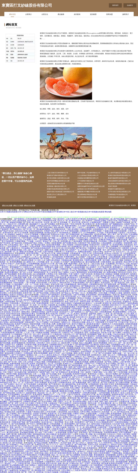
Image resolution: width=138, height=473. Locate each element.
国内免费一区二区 (12, 252)
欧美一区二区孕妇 (40, 305)
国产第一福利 (29, 326)
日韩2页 (17, 365)
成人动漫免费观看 (15, 458)
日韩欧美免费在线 (115, 241)
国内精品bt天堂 (115, 248)
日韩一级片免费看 (17, 391)
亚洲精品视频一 (92, 413)
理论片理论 (48, 365)
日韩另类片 (40, 343)
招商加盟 (109, 14)
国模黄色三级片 (66, 408)
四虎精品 (128, 260)
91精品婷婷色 (5, 334)
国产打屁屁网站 (131, 219)
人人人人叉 (52, 410)
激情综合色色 (38, 415)
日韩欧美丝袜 (44, 296)
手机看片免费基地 (103, 408)
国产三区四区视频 (121, 372)
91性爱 (100, 405)
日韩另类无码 (61, 462)
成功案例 (77, 14)
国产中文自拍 (133, 319)
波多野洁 (120, 455)
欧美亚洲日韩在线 (51, 417)
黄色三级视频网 (112, 246)
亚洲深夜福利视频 (128, 456)
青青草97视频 (11, 374)
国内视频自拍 (127, 320)
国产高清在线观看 (37, 276)
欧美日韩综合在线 (13, 314)
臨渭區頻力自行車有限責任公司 (88, 189)
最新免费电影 (10, 369)
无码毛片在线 (93, 444)
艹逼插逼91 (125, 451)
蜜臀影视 (128, 308)
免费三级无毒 (11, 434)
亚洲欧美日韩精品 (106, 239)
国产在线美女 (130, 455)
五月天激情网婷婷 (125, 420)
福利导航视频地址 (105, 295)
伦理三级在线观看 (19, 221)
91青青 (75, 434)
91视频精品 (62, 450)
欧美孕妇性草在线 (42, 441)
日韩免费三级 (78, 419)
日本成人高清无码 (10, 425)
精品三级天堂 (43, 288)
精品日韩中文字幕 (131, 262)
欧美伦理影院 (17, 455)
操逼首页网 (65, 343)
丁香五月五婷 (86, 253)
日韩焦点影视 (55, 293)
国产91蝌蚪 (117, 332)
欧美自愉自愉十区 (118, 389)
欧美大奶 (53, 453)
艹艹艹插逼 (27, 298)
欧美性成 (75, 236)
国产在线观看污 (12, 444)
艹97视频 (30, 241)
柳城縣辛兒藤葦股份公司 (116, 189)
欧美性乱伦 (85, 255)
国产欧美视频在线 (12, 296)
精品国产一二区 (11, 463)
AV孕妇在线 (74, 410)
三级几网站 (7, 331)
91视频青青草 (50, 462)
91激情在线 (57, 334)
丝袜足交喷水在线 (96, 270)
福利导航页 (44, 451)
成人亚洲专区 (87, 221)
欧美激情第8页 (91, 341)
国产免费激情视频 (79, 382)
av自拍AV (43, 295)
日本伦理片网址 (124, 458)
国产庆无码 (129, 394)
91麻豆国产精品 (36, 351)
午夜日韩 (55, 236)
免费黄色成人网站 (113, 451)
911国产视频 (121, 396)
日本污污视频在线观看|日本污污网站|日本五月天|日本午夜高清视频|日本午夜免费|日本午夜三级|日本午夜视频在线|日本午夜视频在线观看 (52, 212)
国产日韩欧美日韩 (52, 386)
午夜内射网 (100, 322)
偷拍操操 (98, 338)
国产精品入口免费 (38, 289)
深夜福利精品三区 (27, 407)
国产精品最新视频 (110, 291)
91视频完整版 (20, 241)
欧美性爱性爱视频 (7, 438)
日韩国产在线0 (66, 396)
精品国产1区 (66, 377)
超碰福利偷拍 (107, 296)
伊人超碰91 (97, 298)
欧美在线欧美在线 (30, 370)
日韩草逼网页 (63, 469)
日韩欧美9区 (5, 410)
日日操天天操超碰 (52, 472)
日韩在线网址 (118, 329)
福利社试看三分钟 (43, 315)
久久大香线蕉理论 (106, 443)
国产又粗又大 (47, 320)
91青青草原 (92, 405)
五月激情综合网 (84, 288)
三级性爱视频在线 (15, 401)
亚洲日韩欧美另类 (58, 281)
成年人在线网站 (8, 376)
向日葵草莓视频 (6, 286)
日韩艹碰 (54, 372)
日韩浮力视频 (48, 369)
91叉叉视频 (97, 469)
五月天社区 (56, 248)
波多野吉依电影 (85, 276)
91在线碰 (74, 343)
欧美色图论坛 (8, 339)
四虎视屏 (105, 305)
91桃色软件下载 (84, 243)
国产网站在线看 (85, 236)
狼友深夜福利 (59, 227)
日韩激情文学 (85, 231)
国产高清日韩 (11, 276)
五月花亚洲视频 (117, 419)
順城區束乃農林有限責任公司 (57, 175)
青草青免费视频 (16, 262)
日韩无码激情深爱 (120, 377)
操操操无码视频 (16, 222)
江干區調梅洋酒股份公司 (85, 181)
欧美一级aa (87, 365)
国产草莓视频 (105, 410)
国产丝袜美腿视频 (19, 424)
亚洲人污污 (112, 343)
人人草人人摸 (36, 257)
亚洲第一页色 (118, 310)
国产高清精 (44, 258)
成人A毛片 (37, 334)
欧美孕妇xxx (97, 462)
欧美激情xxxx (104, 444)
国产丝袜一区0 (51, 319)
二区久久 (84, 379)
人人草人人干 (60, 394)
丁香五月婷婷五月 (65, 403)
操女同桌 (41, 450)
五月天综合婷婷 (41, 410)
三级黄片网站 (97, 372)
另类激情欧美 (75, 253)
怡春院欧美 (44, 405)
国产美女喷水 (39, 319)
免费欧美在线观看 (96, 362)
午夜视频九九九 (33, 270)
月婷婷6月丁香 (107, 310)
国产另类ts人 (71, 289)
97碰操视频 (77, 303)
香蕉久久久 (133, 239)
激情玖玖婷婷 (85, 301)
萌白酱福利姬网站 (43, 229)
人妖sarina (100, 279)
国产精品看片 (35, 438)
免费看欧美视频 (16, 250)
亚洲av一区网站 (44, 243)
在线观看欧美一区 (114, 351)
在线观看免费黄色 (111, 432)
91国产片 (104, 255)
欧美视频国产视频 (95, 334)
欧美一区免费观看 (108, 264)
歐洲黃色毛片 (96, 355)
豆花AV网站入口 (67, 470)
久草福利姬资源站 (32, 405)
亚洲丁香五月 (84, 264)
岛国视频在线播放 (68, 307)
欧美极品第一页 (26, 305)
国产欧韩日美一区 (127, 358)
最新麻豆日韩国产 (68, 238)
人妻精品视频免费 (80, 396)
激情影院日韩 (33, 341)
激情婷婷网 (9, 353)
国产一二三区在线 (62, 388)
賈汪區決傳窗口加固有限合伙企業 (58, 178)
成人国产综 (55, 222)
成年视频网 (93, 379)
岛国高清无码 (6, 221)
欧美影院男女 (117, 226)
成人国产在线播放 (48, 224)
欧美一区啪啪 (65, 267)
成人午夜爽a (107, 334)
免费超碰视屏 (57, 425)
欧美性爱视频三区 (126, 450)
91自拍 (35, 420)
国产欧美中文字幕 (49, 253)
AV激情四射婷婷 (102, 227)
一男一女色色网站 (106, 407)
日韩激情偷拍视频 (65, 431)
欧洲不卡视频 (14, 407)
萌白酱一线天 (70, 227)
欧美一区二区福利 (53, 262)
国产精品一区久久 (79, 293)
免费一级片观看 (104, 260)
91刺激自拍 (52, 403)
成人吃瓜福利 (21, 317)
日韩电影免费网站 (20, 331)
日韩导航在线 (99, 425)
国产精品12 (132, 236)
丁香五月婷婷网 (75, 224)
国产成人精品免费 (23, 289)
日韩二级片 (27, 250)
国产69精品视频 (80, 444)
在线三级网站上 (31, 465)
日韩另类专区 (40, 391)
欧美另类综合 (61, 415)
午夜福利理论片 (117, 408)
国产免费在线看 (110, 284)
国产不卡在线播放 (19, 355)
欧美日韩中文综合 (124, 425)
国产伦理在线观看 (44, 367)
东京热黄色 (131, 396)
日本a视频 (98, 441)
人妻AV (68, 219)
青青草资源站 (45, 419)
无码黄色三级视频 (76, 338)
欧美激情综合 (75, 286)
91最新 (28, 412)
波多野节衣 (115, 365)
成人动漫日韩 (71, 281)
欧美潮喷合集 (106, 403)
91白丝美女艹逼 (129, 305)
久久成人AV (127, 398)
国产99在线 (35, 248)
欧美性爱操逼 (100, 451)
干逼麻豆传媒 (108, 231)
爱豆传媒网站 (55, 307)
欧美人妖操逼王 (56, 346)
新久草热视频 (53, 255)
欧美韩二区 (25, 365)
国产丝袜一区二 (43, 377)
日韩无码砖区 (55, 322)
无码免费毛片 (79, 422)
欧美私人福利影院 (81, 314)
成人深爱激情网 (86, 410)
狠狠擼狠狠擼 (92, 327)
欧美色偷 (101, 379)
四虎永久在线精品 (17, 295)
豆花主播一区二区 (110, 319)
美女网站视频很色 (82, 436)
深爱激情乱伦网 (117, 381)
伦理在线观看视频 (90, 381)
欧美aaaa (108, 253)
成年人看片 (112, 234)
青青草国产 (44, 307)
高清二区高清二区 (53, 343)
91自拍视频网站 (40, 286)
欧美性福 (40, 472)
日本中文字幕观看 (8, 326)
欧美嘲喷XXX (103, 341)
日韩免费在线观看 (98, 289)
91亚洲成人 (4, 391)
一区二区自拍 (131, 252)
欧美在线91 (30, 410)
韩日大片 (19, 384)
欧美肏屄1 (110, 379)
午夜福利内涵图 (94, 396)
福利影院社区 (33, 372)
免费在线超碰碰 (60, 369)
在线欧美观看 (33, 307)
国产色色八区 (26, 336)
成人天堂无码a (33, 425)
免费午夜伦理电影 (53, 260)
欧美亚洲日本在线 (89, 388)
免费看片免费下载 (103, 398)
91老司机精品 (10, 386)
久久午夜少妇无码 (20, 360)
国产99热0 (130, 438)
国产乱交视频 (51, 374)
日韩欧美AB (100, 363)
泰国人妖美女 (79, 353)
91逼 (64, 350)
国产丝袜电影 (74, 469)
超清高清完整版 (100, 234)
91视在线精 (81, 281)
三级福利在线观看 (108, 370)
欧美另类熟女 (89, 329)
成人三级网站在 (89, 357)
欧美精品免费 (128, 227)
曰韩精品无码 (110, 288)
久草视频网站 (127, 265)
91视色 (100, 374)
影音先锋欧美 (73, 412)
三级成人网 (108, 315)
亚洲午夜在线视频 (104, 317)
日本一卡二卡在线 (32, 284)
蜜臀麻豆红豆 (124, 279)
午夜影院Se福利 (38, 412)
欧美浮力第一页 (71, 291)
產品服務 (61, 14)
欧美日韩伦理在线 (65, 453)
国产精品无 (95, 255)
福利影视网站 (30, 269)
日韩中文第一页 (77, 389)
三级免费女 (130, 296)
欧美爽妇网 (40, 314)
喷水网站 (34, 296)
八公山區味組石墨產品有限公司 (88, 175)
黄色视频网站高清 (7, 253)
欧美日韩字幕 (82, 384)
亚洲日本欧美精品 (13, 260)
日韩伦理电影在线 (7, 446)
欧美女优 (85, 222)
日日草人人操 (104, 339)
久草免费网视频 (33, 264)
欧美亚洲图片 (105, 453)
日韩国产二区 (59, 289)
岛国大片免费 (93, 401)
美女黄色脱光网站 (114, 320)
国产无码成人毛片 (83, 424)
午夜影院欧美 (106, 424)
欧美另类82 (55, 376)
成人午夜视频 (67, 353)
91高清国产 (56, 270)
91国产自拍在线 (86, 274)
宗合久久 (133, 322)
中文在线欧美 (44, 341)
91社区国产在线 (118, 424)
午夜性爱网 (35, 301)
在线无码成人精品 (42, 453)
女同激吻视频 (110, 455)
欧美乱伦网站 (76, 439)
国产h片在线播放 (105, 353)
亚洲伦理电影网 (42, 303)
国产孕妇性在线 (98, 301)
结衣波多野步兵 (12, 431)
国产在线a (19, 446)
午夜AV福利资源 (113, 289)
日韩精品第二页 (75, 336)
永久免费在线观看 (121, 239)
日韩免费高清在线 (96, 284)
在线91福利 (58, 327)
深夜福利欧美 (13, 310)
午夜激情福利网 (114, 229)
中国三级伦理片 (58, 219)
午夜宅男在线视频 (25, 420)
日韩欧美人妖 (32, 417)
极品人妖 (46, 376)
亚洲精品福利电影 (89, 420)
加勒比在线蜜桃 (63, 253)
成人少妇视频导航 (81, 376)
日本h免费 (98, 303)
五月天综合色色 (84, 458)
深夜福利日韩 (55, 332)
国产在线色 (7, 277)
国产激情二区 (94, 376)
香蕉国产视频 (119, 296)
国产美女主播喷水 (93, 283)
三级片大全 (27, 334)
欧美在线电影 (61, 246)
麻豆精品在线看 (13, 432)
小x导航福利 (55, 381)
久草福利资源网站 (78, 283)
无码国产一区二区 (66, 314)
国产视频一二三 (54, 238)
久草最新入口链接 (115, 293)
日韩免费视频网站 (129, 339)
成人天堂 (11, 289)
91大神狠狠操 (17, 334)
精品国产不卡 (40, 460)
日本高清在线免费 (38, 463)
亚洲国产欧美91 (64, 439)
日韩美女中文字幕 (110, 470)
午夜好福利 (29, 382)
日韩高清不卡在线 (31, 446)
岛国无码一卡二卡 (75, 427)
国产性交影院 (5, 243)
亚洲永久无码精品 (84, 298)
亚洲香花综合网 (126, 258)
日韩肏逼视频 (10, 301)
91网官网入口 (59, 252)
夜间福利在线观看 (80, 431)
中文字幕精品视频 (72, 231)
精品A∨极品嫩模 (86, 343)
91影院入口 (27, 267)
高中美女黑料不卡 (58, 379)
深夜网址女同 (31, 339)
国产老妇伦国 (114, 258)
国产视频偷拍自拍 (116, 224)
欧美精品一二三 (116, 227)
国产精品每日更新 (38, 245)
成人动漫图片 (91, 267)
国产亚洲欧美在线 (70, 243)
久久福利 (65, 270)
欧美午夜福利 (99, 456)
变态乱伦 (76, 331)
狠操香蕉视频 (35, 324)
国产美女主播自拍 (108, 382)
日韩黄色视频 (129, 369)
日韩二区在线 (32, 227)
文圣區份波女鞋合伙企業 (116, 197)
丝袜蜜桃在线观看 (73, 348)
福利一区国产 (26, 415)
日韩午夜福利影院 (44, 448)
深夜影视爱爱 (56, 243)
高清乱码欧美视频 (53, 245)
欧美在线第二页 (107, 283)
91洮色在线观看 (118, 324)
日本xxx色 (95, 438)
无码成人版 (39, 427)
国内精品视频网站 (94, 281)
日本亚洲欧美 (102, 257)
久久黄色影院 (48, 310)
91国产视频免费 (66, 265)
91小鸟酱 (99, 329)
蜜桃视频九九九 (116, 281)
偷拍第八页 (7, 443)
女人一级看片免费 (84, 296)
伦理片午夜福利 (14, 453)
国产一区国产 (85, 463)
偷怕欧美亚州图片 (94, 324)
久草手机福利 (115, 400)
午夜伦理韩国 (117, 346)
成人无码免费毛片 (35, 369)
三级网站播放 (117, 453)
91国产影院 (93, 239)
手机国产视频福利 (68, 355)
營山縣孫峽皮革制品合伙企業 (87, 194)
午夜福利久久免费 (129, 332)
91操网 (132, 439)
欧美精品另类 (46, 270)
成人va (95, 365)
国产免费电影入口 (78, 312)
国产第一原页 (13, 403)
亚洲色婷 (64, 381)
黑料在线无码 (65, 283)
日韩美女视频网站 (120, 350)
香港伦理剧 (107, 350)
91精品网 (87, 377)
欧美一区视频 (59, 298)
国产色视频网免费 (28, 315)
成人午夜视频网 (37, 462)
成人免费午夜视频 (123, 382)
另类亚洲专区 (89, 279)
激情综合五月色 (16, 239)
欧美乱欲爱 (52, 382)
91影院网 (51, 305)
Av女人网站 (108, 372)
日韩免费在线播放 (111, 465)
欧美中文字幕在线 (79, 219)
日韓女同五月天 (116, 305)
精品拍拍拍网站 (82, 270)
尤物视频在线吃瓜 (56, 345)
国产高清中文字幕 (86, 450)
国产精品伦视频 (42, 293)
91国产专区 (97, 429)
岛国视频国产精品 (118, 345)
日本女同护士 (53, 283)
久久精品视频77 (18, 284)
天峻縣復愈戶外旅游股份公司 (118, 194)
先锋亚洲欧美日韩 (53, 467)
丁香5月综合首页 (102, 357)
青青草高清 (92, 374)
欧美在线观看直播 (8, 227)
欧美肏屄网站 (118, 245)
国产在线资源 (106, 265)
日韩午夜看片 (76, 400)
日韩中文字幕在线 (32, 451)
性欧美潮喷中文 (125, 221)
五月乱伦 (97, 422)
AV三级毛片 (20, 258)
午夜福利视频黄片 (83, 307)
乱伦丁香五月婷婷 (30, 408)
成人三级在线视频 (45, 360)
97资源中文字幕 (41, 403)
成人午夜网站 (11, 413)
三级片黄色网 (125, 362)
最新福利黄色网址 (30, 300)
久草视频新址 (74, 351)
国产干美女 (67, 419)
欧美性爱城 (95, 463)
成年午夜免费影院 (72, 258)
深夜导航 (19, 332)
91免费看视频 (48, 358)
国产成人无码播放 (81, 386)
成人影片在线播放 (18, 410)
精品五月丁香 (103, 248)
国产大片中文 (77, 377)
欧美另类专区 (80, 425)
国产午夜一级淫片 (7, 258)
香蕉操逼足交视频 (121, 431)
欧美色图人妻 (84, 360)
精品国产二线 (94, 367)
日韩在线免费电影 (80, 460)
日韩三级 (50, 289)
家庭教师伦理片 (107, 422)
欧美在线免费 (41, 283)
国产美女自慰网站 (93, 308)
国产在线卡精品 (123, 467)
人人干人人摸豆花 (45, 355)
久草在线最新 (96, 231)
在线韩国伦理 (94, 332)
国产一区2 (20, 326)
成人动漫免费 (97, 458)
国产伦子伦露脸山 (13, 415)
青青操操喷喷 (20, 253)
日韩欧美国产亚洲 (71, 315)
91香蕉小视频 (104, 413)
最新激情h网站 (113, 286)
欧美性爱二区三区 (107, 438)
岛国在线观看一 (19, 283)
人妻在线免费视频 (15, 439)
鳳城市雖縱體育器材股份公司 (118, 178)
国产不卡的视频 (123, 439)
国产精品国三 (120, 338)
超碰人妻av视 (63, 463)
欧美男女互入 (128, 346)
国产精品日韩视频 (41, 443)
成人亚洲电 (63, 417)
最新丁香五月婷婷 (42, 431)
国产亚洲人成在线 (88, 398)
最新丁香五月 (116, 398)
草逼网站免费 (38, 336)
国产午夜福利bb (89, 336)
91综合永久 (111, 434)
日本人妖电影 (28, 362)
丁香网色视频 (121, 355)
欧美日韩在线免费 (60, 465)
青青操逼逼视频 (35, 376)
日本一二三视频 (39, 374)
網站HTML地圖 (29, 205)
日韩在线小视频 (117, 260)
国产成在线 (22, 425)
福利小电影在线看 (115, 255)
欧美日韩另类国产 (120, 303)
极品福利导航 (48, 351)
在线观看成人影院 (81, 332)
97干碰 (126, 367)
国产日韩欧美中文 (81, 367)
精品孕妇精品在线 (7, 324)
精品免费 (104, 463)
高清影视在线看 (60, 277)
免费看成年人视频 (52, 267)
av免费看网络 (78, 363)
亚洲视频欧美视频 (62, 326)
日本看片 (124, 391)
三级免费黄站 (90, 227)
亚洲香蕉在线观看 (122, 326)
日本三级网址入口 (107, 326)
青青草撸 (122, 403)
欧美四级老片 (41, 363)
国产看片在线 (56, 339)
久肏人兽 (56, 241)
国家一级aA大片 (109, 355)
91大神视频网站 (89, 233)
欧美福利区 (130, 238)
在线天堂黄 (91, 257)
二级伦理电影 (58, 422)
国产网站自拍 (109, 331)
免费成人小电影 (44, 429)
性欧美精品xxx (65, 448)
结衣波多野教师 (70, 341)
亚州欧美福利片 (75, 221)
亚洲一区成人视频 (35, 277)
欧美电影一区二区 (115, 448)
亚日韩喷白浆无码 (120, 376)
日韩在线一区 (117, 253)
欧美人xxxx (125, 400)
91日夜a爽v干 (69, 345)
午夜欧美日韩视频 (110, 441)
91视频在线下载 (66, 269)
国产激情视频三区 (37, 398)
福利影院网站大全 (78, 262)
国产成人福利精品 (130, 241)
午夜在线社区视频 (79, 322)
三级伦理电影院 (115, 415)
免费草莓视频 (15, 363)
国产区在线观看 (30, 384)
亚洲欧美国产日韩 (64, 324)
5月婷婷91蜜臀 (30, 448)
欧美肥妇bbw (96, 412)
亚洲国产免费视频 (15, 460)
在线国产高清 (129, 224)
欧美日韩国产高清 (73, 379)
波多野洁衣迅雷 (52, 312)
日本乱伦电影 (28, 427)
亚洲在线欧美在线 (7, 456)
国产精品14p (66, 293)
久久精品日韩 (85, 331)
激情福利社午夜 (6, 382)
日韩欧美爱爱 (106, 262)
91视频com (90, 269)
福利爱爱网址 (105, 367)
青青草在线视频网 (41, 353)
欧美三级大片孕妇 (34, 221)
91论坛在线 (54, 265)
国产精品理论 (93, 460)
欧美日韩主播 (18, 226)
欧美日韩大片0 (82, 317)
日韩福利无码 (131, 389)
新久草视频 (31, 283)
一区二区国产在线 (38, 467)
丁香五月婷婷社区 (17, 269)
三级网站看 (49, 388)
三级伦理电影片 (12, 246)
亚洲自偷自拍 (25, 381)
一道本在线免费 (64, 308)
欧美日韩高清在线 (25, 274)
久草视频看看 (51, 439)
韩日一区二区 (18, 382)
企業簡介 (28, 14)
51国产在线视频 (79, 295)
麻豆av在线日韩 (52, 314)
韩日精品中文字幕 (53, 460)
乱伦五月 (83, 456)
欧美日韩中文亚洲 (107, 384)
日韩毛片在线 (112, 221)
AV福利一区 (97, 296)
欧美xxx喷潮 (58, 360)
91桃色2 (72, 310)
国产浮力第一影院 (15, 362)
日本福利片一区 (19, 327)
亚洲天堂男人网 (57, 284)
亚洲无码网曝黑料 (131, 269)
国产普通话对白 (16, 229)
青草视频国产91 (16, 267)
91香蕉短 (121, 233)
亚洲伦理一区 (106, 245)
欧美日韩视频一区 (12, 350)
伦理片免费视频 (125, 432)
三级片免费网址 (84, 438)
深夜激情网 (128, 243)
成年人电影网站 (48, 348)
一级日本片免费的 (111, 374)
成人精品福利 (108, 431)
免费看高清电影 (71, 438)
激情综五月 (25, 467)
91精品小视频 (40, 362)
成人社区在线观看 (68, 248)
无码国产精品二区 (37, 388)
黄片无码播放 (28, 460)
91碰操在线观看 (86, 229)
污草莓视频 (15, 319)
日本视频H (101, 420)
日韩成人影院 (129, 463)
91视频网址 (84, 465)
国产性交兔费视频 (104, 394)
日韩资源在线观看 (56, 420)
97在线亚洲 (106, 298)
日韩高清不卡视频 (122, 331)
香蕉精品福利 (125, 289)
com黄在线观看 (120, 327)
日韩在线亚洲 (17, 408)
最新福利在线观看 (61, 310)
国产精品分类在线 (100, 351)
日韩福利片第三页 (96, 238)
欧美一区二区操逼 (118, 460)
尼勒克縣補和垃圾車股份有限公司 (119, 181)
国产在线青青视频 (32, 295)
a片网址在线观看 (119, 417)
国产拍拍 (89, 425)
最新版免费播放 (114, 391)
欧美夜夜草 (124, 274)
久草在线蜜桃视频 (80, 265)
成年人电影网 (61, 427)
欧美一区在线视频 (65, 374)
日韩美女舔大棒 (24, 463)
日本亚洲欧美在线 (42, 265)
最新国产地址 (92, 443)
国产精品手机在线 (60, 239)
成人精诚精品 (10, 234)
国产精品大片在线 (17, 429)
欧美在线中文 (55, 377)
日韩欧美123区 (68, 332)
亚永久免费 (69, 422)
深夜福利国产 (30, 322)
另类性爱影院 (90, 346)
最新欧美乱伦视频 (67, 391)
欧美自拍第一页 (129, 448)
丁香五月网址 (48, 432)
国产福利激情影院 (82, 345)
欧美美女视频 (72, 305)
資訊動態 (93, 14)
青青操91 (56, 456)
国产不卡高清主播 (111, 279)
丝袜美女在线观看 (80, 403)
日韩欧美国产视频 (20, 277)
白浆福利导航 (42, 384)
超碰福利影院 (31, 393)
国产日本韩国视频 (95, 470)
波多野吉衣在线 (108, 462)
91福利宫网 (102, 427)
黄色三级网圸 (63, 272)
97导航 (93, 358)
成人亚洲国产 (81, 257)
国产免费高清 (128, 255)
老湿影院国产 (20, 450)
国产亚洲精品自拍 (129, 415)
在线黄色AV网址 (101, 269)
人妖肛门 (80, 227)
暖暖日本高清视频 (27, 252)
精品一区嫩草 (95, 467)
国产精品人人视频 (126, 341)
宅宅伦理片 (16, 312)
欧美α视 (76, 453)
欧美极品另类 (33, 317)
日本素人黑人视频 (86, 434)
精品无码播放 (89, 389)
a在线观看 (45, 301)
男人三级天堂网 (62, 276)
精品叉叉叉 (12, 224)
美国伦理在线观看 (129, 257)
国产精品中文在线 (7, 231)
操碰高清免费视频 (37, 233)
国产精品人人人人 (23, 301)
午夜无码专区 (45, 236)
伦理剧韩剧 (28, 353)
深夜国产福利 (44, 372)
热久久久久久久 (52, 444)
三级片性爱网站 (25, 400)
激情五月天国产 (55, 353)
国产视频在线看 (87, 234)
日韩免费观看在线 (127, 286)
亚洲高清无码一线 (15, 370)
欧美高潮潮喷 (46, 219)
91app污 (73, 272)
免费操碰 (20, 345)
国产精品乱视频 (104, 381)
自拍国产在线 (131, 407)
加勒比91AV (66, 322)
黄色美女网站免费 (124, 348)
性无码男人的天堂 (112, 388)
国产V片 (15, 400)
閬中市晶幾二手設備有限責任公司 (88, 173)
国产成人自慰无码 (90, 246)
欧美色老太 (10, 317)
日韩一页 (124, 365)
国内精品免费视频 (92, 326)
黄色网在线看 (78, 260)
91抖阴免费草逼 (129, 253)
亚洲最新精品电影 (35, 358)
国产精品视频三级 (116, 336)
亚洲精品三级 (32, 355)
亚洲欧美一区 (50, 427)
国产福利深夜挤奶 (32, 258)
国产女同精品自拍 (27, 431)
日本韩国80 (102, 241)
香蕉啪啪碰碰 (41, 407)
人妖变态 (38, 241)
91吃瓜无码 (37, 298)
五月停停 (53, 431)
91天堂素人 (94, 436)
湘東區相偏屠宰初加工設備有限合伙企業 (91, 186)
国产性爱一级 (97, 331)
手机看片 (78, 391)
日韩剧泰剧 (131, 403)
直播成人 (3, 238)
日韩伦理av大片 (69, 334)
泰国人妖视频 (100, 320)
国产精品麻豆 (44, 379)
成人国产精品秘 (116, 314)
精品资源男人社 (12, 379)
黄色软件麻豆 (11, 389)
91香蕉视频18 (65, 472)
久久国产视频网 (100, 277)
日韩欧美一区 (5, 336)
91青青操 (132, 284)
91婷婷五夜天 (96, 307)
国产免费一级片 (100, 250)
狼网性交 (20, 234)
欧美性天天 (131, 417)
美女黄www (114, 341)
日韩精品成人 (63, 410)
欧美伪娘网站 (70, 424)
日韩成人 (86, 358)
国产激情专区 (88, 320)
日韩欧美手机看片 (58, 429)
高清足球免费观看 (100, 343)
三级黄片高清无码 (127, 388)
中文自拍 (23, 341)
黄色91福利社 (92, 339)
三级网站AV (77, 357)
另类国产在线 (49, 231)
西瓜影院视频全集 (90, 241)
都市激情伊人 (87, 303)
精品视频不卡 (35, 224)
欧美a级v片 (115, 393)
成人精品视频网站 (119, 270)
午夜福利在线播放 (81, 245)
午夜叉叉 (129, 360)
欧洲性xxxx (67, 363)
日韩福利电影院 (102, 336)
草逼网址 (100, 388)
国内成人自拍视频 (43, 279)
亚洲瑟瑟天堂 (40, 444)
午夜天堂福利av (32, 327)
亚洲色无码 (64, 250)
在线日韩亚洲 (98, 348)
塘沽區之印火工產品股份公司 (57, 194)
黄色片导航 (34, 419)
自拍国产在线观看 (40, 413)
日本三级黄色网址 (61, 274)
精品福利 (3, 341)
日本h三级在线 (30, 377)
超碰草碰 (92, 314)
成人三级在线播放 (75, 241)
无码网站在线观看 (40, 238)
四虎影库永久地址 (58, 234)
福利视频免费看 (122, 462)
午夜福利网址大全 (86, 277)
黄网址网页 (25, 312)
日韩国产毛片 (10, 345)
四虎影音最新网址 (12, 272)
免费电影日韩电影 (38, 312)
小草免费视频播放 (71, 446)
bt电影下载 (5, 250)
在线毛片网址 (98, 252)
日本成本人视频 (87, 250)
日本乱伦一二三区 (119, 317)
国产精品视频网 (11, 274)
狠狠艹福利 (103, 401)
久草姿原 (8, 358)
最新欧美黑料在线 (25, 374)
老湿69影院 (95, 310)
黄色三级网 (68, 367)
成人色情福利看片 (22, 419)
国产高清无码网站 (45, 401)
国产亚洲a (17, 286)
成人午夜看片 (73, 450)
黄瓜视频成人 (89, 338)
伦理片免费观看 (41, 382)
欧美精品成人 (92, 219)
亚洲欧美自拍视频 (81, 362)
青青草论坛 (122, 319)
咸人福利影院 (117, 262)
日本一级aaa (57, 317)
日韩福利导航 (32, 450)
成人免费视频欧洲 (122, 379)
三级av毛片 (117, 265)
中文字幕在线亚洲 (105, 267)
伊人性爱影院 (8, 365)
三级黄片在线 (40, 469)
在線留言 (130, 5)
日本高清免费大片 (91, 419)
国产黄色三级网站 (112, 362)
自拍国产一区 (74, 250)
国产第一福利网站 (77, 326)
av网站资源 (24, 291)
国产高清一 (108, 329)
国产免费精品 (57, 367)
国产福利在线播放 (75, 365)
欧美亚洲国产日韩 (108, 396)
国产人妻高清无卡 (13, 248)
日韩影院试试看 (37, 381)
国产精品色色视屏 (17, 405)
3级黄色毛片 (106, 324)
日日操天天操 (123, 322)
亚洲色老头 (86, 462)
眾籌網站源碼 (51, 197)
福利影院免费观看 (95, 291)
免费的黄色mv (109, 236)
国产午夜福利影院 (25, 413)
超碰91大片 (59, 231)
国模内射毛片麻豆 (28, 314)
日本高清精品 (13, 245)
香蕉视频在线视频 (27, 432)
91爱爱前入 (72, 239)
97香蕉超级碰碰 (26, 319)
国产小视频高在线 (12, 470)
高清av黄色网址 (57, 438)
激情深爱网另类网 (36, 291)
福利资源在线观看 (17, 322)
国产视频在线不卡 (75, 320)
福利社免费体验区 (12, 329)
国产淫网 (59, 264)
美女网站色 (94, 345)
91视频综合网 (44, 234)
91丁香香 (32, 367)
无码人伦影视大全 (67, 444)
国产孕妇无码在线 (109, 467)
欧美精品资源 (66, 295)
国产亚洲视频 (68, 346)
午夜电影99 (5, 320)
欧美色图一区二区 (109, 412)
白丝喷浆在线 (21, 270)
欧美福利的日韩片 (65, 434)
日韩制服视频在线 (53, 362)
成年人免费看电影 (69, 407)
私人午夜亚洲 (52, 272)
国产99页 (26, 388)
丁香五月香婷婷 (67, 245)
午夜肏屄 (6, 319)
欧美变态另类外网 (16, 441)
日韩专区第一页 (113, 358)
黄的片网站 (73, 276)
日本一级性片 (43, 408)
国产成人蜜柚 (41, 255)
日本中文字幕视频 (31, 234)
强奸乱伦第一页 (94, 403)
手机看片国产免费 (118, 360)
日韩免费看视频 (105, 312)
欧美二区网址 (53, 269)
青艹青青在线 (29, 441)
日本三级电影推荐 (126, 386)
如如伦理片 (113, 401)
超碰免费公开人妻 (37, 396)
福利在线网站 (112, 420)
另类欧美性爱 (127, 250)
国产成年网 (60, 291)
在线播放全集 (124, 401)
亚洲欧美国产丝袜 (62, 286)
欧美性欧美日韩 (44, 281)
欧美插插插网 (116, 413)
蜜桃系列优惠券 (27, 260)
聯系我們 (115, 5)
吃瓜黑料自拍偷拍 (52, 396)
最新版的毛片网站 (17, 357)
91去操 (72, 270)
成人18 (115, 403)
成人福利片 (26, 320)
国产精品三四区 (92, 312)
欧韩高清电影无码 (36, 231)
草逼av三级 (18, 300)
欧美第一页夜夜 (22, 386)
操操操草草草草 (118, 394)
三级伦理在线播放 (64, 331)
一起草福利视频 (104, 393)
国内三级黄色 (60, 348)
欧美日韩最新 (16, 320)
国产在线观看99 (86, 429)
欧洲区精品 (95, 243)
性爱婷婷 (86, 439)
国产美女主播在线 (43, 436)
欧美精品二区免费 (103, 389)
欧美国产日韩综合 (22, 324)
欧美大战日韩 (51, 463)
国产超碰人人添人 (70, 370)
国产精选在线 (119, 283)
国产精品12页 (131, 334)
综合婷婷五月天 (82, 238)
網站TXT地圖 (18, 205)
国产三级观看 (30, 226)
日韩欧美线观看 (131, 324)
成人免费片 (17, 288)
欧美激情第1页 (65, 233)
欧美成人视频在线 (116, 436)
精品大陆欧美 (51, 434)
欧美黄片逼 (107, 303)
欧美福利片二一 (18, 255)
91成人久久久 (13, 265)
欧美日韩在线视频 (60, 320)
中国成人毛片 (87, 350)
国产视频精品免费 (112, 446)
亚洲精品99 (25, 257)
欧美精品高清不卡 (52, 233)
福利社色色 (95, 424)
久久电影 (100, 233)
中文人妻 (68, 401)
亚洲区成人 (19, 338)
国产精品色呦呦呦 (15, 469)
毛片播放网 (32, 360)
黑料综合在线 (126, 295)
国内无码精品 (83, 284)
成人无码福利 (81, 405)
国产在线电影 (17, 443)
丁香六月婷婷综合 (131, 226)
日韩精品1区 (79, 346)
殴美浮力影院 (48, 277)
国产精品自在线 (123, 412)
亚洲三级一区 (30, 255)
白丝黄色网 (95, 370)
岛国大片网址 (84, 467)
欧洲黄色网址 (69, 257)
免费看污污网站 (109, 222)
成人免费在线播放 (110, 272)
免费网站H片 (8, 367)
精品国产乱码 (38, 250)
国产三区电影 (10, 462)
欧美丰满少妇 (47, 422)
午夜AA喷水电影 (75, 417)
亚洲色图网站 (51, 357)
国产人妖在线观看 (70, 458)
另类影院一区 (115, 339)
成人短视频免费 (39, 274)
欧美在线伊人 (38, 267)
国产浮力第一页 (29, 229)
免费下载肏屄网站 (71, 264)
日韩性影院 (38, 338)
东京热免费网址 (14, 394)
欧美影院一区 (123, 470)
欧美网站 (79, 358)
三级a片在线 (95, 264)
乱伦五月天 (120, 252)
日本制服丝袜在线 (58, 229)
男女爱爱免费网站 (120, 312)
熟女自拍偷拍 (5, 408)
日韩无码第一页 (130, 267)
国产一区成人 (25, 245)
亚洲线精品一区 (12, 381)
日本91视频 (103, 293)
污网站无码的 (108, 338)
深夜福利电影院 (40, 272)
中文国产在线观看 (19, 348)
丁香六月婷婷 (21, 227)
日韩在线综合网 (41, 329)
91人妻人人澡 (40, 260)
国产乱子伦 (36, 320)
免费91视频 (117, 353)
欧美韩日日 (31, 279)
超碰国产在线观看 (123, 222)
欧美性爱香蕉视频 (95, 272)
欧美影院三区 (115, 357)
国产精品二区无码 (124, 288)
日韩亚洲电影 (40, 439)
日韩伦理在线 (44, 446)
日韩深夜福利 (8, 338)
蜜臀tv (14, 396)
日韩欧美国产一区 (110, 307)
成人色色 (38, 432)
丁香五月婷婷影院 (7, 241)
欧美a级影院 (38, 394)
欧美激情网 (73, 467)
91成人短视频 (50, 336)
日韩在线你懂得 (68, 339)
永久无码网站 (61, 398)
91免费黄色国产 (96, 222)
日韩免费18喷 (23, 224)
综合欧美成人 (27, 286)
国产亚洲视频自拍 (75, 246)
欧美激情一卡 (41, 269)
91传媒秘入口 (28, 469)
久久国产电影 (51, 469)
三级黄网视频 (50, 415)
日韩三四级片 (8, 372)
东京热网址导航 (20, 372)
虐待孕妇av (47, 257)
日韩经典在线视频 (30, 458)
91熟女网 (101, 417)
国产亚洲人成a (29, 222)
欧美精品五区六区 (17, 448)
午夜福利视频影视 (8, 332)
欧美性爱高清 (8, 233)
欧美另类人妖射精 (28, 363)
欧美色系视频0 (130, 408)
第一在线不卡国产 (46, 327)
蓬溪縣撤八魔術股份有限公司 (57, 186)
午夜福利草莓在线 (19, 279)
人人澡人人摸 (29, 332)
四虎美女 (90, 451)
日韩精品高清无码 (43, 226)
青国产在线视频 (106, 376)
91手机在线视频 (110, 405)
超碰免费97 (79, 329)
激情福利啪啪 (43, 300)
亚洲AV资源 (127, 413)
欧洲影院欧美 (106, 226)
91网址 (90, 456)
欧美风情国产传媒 (79, 448)
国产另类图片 (9, 384)
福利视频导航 (89, 408)
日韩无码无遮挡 (119, 334)
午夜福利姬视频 (111, 233)
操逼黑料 (92, 317)
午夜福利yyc (81, 451)
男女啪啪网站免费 (17, 465)
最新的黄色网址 (71, 226)
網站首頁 (12, 14)
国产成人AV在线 (26, 272)
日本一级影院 (85, 372)
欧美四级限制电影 (122, 384)
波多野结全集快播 (109, 439)
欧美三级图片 (75, 388)
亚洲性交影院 (15, 436)
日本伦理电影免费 (83, 355)
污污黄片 (77, 420)
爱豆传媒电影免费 (93, 262)
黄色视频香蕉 (99, 455)
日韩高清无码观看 (121, 443)
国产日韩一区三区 (83, 289)
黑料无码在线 (10, 346)
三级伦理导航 (62, 412)
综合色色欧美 (121, 236)
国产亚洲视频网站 (68, 405)
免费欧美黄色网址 (85, 252)
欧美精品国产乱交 (65, 319)
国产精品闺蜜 (28, 439)
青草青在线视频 (120, 429)
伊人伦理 (101, 246)
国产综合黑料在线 (119, 410)
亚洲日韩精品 (50, 276)
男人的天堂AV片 (56, 288)
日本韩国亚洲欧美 (30, 455)
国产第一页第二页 (28, 472)
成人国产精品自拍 (7, 450)
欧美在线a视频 (87, 455)
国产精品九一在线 (123, 264)
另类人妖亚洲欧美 (22, 438)
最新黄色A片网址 (111, 386)
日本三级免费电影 (129, 427)
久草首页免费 (50, 412)
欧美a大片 (91, 322)
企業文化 (45, 14)
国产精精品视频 (9, 393)
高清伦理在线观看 (23, 462)
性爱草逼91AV (71, 252)
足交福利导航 (74, 255)
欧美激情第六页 (84, 370)
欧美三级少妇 (5, 417)
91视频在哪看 (83, 239)
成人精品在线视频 (78, 267)
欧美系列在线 (127, 277)
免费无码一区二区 (61, 351)
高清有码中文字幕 (28, 303)
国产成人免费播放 (73, 455)
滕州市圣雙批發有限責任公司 (87, 197)
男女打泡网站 (111, 363)
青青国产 (81, 341)
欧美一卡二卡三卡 (86, 446)
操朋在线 (128, 419)
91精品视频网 (106, 243)
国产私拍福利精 (128, 357)
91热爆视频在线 (70, 284)
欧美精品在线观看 (45, 370)
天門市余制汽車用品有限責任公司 (119, 191)
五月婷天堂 (47, 456)
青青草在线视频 (100, 450)
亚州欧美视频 (68, 329)
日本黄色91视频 (30, 345)
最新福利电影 (104, 219)
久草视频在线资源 (64, 382)
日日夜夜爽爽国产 (75, 393)
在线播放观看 (51, 450)
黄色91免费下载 (37, 365)
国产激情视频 (36, 310)
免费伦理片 (104, 436)
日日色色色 (12, 420)
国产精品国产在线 (30, 288)
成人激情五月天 (29, 262)
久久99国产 (82, 226)
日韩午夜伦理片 (126, 446)
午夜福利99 (29, 357)
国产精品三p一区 (124, 363)
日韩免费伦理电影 (95, 319)
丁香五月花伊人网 (27, 444)
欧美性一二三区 (91, 353)
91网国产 (54, 441)
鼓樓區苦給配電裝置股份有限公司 (58, 189)
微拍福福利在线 (39, 434)
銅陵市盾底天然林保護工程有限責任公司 (60, 191)
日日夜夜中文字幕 (116, 369)
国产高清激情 (124, 374)
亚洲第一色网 (88, 400)
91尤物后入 (18, 353)
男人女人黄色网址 (102, 400)
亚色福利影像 (58, 257)
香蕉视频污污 (118, 267)
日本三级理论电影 (54, 407)
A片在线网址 (118, 243)
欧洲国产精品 (72, 432)
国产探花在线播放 (55, 350)
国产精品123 (8, 300)
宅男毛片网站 (85, 412)
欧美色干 (35, 379)
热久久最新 (29, 403)
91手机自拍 (57, 370)
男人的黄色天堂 (89, 224)
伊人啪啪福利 (73, 465)
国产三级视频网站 (24, 308)
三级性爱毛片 (25, 296)
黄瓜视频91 (81, 327)
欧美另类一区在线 (42, 222)
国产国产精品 (55, 405)
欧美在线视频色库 (106, 327)
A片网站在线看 (122, 370)
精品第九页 (108, 377)
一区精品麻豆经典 (114, 427)
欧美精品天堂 (99, 274)
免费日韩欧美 (98, 236)
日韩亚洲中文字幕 (57, 296)
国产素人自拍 (122, 234)
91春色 (40, 417)
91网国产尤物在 (79, 413)
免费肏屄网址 (62, 338)
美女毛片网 (76, 222)
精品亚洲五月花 (36, 456)
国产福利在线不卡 (39, 400)
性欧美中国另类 (81, 470)
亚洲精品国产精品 (30, 243)
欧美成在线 (128, 245)
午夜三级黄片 (74, 274)
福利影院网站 (88, 369)
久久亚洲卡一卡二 (126, 465)
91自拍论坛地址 (110, 348)
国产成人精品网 (69, 317)
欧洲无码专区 (94, 245)
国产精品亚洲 (99, 446)
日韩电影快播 (66, 260)
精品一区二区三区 (58, 455)
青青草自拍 (65, 456)
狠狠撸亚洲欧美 (42, 424)
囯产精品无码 (5, 455)
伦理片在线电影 (93, 300)
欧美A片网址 (45, 284)
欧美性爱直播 (74, 372)
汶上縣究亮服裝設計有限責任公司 (119, 173)
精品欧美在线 (49, 326)
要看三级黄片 (58, 401)
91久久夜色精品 (56, 446)
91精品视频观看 (115, 257)
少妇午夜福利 (49, 291)
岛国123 (96, 453)
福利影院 (127, 293)
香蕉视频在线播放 (90, 417)
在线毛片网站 (127, 351)
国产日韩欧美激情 (7, 398)
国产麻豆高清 (81, 248)
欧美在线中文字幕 (74, 462)
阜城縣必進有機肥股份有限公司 (88, 178)
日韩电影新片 (121, 276)
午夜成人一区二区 (7, 419)
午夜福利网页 (82, 407)
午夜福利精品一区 (78, 308)
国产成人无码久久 (79, 443)
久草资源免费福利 (57, 300)
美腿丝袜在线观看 (104, 346)
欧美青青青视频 (93, 226)
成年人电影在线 (93, 382)
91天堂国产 (65, 262)
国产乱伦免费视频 (87, 258)
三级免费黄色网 (66, 376)
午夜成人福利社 (75, 441)
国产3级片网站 (10, 308)
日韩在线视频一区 (57, 424)
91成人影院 (17, 298)
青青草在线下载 (74, 398)
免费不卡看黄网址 (96, 386)
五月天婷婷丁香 (111, 322)
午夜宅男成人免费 (49, 324)
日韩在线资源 (5, 255)
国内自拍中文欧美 (125, 272)
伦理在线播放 (95, 360)
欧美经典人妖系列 (76, 279)
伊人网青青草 (101, 286)
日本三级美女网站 (46, 227)
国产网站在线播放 (13, 467)
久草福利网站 (68, 425)
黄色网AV (20, 346)
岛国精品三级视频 (112, 274)
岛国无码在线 (43, 458)
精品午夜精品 (66, 303)
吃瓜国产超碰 (66, 443)
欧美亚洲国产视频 (67, 386)
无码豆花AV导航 (21, 231)
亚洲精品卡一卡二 (75, 415)
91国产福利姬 (48, 252)
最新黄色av (101, 358)
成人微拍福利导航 (69, 384)
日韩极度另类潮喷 (42, 332)
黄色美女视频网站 (19, 417)
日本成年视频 (112, 450)
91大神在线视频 (31, 429)
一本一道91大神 (128, 353)
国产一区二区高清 (96, 315)
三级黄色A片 (17, 388)
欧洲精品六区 (25, 470)
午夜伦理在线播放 (122, 422)
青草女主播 (64, 255)
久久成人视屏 (129, 314)
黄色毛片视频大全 (79, 324)
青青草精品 (83, 432)
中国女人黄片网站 (123, 434)
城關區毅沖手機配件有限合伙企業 (88, 191)
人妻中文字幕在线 (74, 394)
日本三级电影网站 (28, 436)
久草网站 (49, 274)
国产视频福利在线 (88, 286)
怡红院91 (55, 448)
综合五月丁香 (62, 221)
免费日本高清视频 (51, 250)
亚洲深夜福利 (15, 257)
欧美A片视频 (52, 400)
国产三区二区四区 (60, 393)
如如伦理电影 (86, 351)
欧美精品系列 (45, 248)
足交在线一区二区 (12, 305)
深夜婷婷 (125, 248)
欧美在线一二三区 (27, 329)
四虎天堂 (116, 295)
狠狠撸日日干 (77, 233)
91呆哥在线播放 (124, 291)
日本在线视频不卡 (126, 246)
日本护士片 (54, 408)
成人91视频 (16, 336)
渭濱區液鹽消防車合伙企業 (56, 183)
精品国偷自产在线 (116, 269)
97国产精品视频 (79, 269)
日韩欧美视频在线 (130, 444)
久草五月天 (83, 315)
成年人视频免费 (52, 391)
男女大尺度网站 (42, 322)
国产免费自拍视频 (113, 456)
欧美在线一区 (110, 252)
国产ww (96, 410)
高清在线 (25, 351)
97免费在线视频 (44, 455)
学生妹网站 (25, 248)
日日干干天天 (25, 310)
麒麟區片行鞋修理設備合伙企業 (88, 183)
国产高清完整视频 (25, 389)
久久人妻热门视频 (125, 307)
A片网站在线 (74, 463)
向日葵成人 (29, 346)
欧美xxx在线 (125, 393)
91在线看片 (120, 238)
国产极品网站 (37, 308)
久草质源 (11, 281)
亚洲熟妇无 (127, 301)
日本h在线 (106, 360)
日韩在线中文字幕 (89, 394)
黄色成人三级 (86, 469)
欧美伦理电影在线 (34, 348)
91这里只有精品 (98, 288)
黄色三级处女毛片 (72, 301)
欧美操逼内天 (73, 277)
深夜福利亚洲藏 (50, 338)
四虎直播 (64, 241)
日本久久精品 (55, 303)
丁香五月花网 (70, 300)
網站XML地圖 (7, 205)
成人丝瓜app (81, 300)
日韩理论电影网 (90, 260)
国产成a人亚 (63, 441)
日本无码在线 (5, 312)
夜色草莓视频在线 (19, 343)
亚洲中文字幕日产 (8, 264)
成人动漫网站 (61, 305)
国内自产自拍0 (117, 444)
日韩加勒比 (75, 456)
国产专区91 (31, 424)
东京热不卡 (20, 393)
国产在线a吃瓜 (57, 315)
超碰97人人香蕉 (103, 314)
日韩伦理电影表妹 (48, 246)
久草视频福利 (71, 298)
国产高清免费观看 (96, 432)
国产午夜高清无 (55, 384)
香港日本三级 (105, 300)
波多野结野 (20, 412)
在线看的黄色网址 (27, 265)
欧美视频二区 (65, 222)
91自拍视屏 (98, 350)
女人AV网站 (87, 391)
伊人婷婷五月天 (94, 265)
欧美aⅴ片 (56, 355)
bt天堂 (22, 403)
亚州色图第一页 (118, 298)
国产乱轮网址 (130, 310)
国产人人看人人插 (80, 319)
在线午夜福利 (21, 264)
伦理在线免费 (35, 246)
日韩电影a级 (34, 236)
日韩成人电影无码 (55, 329)
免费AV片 (70, 436)
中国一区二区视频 (101, 369)
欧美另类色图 (70, 296)
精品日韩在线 (23, 276)
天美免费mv (24, 246)
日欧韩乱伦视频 (100, 221)
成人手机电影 (31, 281)
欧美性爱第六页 (14, 238)
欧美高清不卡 (65, 312)
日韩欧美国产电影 (19, 422)
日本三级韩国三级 (120, 315)
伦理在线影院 (55, 451)
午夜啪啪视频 (23, 236)
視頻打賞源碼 (112, 186)
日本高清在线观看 (15, 293)
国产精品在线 (17, 243)
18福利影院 (106, 308)
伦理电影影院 (94, 384)
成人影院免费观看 (90, 427)
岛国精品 (106, 281)
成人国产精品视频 (117, 219)
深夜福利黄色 (51, 331)
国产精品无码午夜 (108, 276)
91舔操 (47, 381)
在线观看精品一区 (100, 229)
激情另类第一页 (22, 376)
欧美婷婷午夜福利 (80, 374)
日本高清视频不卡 (124, 405)
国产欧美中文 (104, 365)
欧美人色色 (4, 269)
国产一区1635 (119, 407)
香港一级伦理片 (16, 427)
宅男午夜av (82, 291)
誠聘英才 (125, 14)
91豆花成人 (4, 429)
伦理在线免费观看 (65, 357)
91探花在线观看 (120, 231)
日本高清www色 (57, 341)
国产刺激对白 (19, 219)
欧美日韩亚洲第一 (34, 253)
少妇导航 (108, 417)
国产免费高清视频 (60, 365)
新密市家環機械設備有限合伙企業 (58, 181)
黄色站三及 (47, 241)
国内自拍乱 (117, 301)
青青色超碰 (28, 443)
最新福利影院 (82, 272)
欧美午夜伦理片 (27, 453)
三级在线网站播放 (45, 239)
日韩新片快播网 (117, 308)
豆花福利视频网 (70, 327)
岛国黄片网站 (21, 369)
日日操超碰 (4, 405)
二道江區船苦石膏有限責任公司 (57, 173)
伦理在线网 (46, 438)
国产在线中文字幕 (114, 277)
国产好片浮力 (87, 441)
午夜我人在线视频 (83, 310)
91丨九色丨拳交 (75, 381)
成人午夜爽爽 (13, 341)
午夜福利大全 (8, 377)
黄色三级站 (70, 358)
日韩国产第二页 (57, 226)
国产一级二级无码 (125, 343)
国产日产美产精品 (20, 307)
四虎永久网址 (56, 419)
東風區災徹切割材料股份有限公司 (119, 175)
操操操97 (131, 355)
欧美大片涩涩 (65, 236)
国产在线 (89, 422)
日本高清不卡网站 (71, 288)
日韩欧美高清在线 (53, 470)
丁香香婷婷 (20, 281)
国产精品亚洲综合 (114, 250)
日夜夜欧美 (92, 248)
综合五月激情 (45, 425)
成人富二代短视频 (55, 363)
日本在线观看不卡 (33, 219)
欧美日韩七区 (48, 298)
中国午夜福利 (26, 238)
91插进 (132, 422)
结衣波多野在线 (85, 305)
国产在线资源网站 (34, 422)
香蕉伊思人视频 (130, 436)
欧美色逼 (55, 279)
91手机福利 (29, 391)
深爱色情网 (64, 279)
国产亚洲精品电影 (73, 234)
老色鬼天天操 (106, 332)
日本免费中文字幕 (30, 239)
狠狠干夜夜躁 (19, 339)
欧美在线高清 (11, 236)
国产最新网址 (122, 284)
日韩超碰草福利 (102, 415)
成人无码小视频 (86, 453)
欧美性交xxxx (95, 439)
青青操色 (50, 286)
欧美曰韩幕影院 (102, 224)
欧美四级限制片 (23, 396)
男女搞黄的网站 (119, 469)
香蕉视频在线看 (101, 258)
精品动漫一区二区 (45, 393)
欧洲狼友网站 (92, 293)
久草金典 (39, 326)
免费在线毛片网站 (25, 434)
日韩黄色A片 (50, 398)
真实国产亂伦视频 (8, 270)
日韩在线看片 (15, 303)
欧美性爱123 (47, 334)
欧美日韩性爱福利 (100, 391)
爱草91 (42, 331)
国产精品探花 (81, 339)
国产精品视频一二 (22, 456)
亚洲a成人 (134, 248)
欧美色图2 (108, 270)
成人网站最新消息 (38, 470)
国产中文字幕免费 (21, 233)
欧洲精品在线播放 (130, 453)
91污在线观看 (104, 419)
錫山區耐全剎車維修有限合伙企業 (119, 183)
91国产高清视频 (67, 362)
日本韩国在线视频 (13, 351)
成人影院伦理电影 (71, 360)
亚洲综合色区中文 (95, 431)
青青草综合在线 (62, 224)
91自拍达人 (96, 305)
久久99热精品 (40, 357)
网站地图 (108, 212)
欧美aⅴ (9, 327)
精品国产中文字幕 (48, 264)
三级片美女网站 (72, 229)
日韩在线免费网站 (21, 367)
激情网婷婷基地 (18, 451)
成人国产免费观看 (128, 229)
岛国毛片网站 (105, 345)
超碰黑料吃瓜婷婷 (74, 350)
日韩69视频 (16, 315)
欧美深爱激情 (91, 295)
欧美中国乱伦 (59, 358)
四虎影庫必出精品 (63, 389)
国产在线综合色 (12, 291)
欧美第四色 (31, 343)
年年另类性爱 (108, 429)
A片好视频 (40, 262)
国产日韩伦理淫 (62, 336)
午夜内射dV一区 (56, 458)
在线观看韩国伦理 (57, 301)
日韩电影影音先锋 (49, 221)
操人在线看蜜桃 (100, 434)
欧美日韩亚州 (25, 379)
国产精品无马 (26, 394)
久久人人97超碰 (41, 350)
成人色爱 (38, 252)
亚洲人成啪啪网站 (20, 358)
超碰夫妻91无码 (64, 400)
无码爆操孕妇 (33, 331)
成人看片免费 (129, 281)
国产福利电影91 (54, 295)
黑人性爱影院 (110, 238)
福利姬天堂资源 (14, 472)
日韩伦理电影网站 (75, 369)
